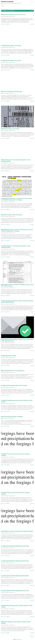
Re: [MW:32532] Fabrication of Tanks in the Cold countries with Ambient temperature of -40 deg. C (16, 199)
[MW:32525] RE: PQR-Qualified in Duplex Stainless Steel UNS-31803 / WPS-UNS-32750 (17, 340)
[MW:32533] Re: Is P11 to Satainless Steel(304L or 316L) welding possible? (15, 160)
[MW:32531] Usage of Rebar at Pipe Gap (11, 214)
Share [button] (2, 24)
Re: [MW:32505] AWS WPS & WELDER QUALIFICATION (15, 575)
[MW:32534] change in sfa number (10, 128)
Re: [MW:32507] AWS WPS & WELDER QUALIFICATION (15, 546)
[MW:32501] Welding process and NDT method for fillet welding (16, 622)
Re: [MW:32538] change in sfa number (11, 60)
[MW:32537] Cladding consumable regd (11, 91)
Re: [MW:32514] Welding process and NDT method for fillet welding (16, 401)
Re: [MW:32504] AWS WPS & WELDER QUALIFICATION (15, 590)
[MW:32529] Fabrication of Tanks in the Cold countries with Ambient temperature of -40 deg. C (17, 230)
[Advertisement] (17, 35)
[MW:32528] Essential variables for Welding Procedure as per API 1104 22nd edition (17, 285)
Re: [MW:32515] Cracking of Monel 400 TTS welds (14, 385)
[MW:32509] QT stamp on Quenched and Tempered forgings (17, 531)
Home (2, 6)
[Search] (31, 1)
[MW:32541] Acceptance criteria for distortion (13, 14)
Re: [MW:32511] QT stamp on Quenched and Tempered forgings (15, 454)
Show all (31, 10)
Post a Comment (7, 24)
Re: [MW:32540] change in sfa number (11, 45)
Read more (32, 24)
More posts (32, 636)
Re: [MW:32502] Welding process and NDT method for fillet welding (16, 606)
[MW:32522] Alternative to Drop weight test (13, 370)
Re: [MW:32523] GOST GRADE (8, 355)
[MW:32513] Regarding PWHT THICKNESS (12, 416)
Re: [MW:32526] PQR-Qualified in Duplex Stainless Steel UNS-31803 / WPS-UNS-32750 (17, 301)
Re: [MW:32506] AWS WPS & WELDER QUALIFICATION (15, 561)
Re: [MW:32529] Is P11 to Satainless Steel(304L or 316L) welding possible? (15, 246)
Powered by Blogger (17, 639)
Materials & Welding (7, 1)
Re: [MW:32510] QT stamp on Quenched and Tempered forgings (15, 493)
